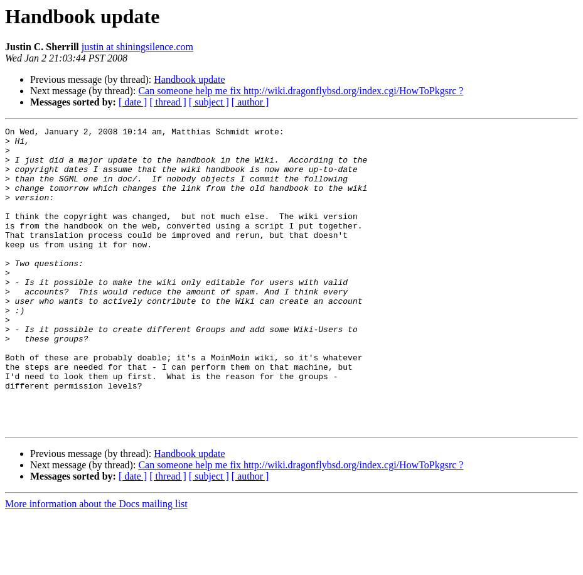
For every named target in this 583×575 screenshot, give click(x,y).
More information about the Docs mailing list (96, 564)
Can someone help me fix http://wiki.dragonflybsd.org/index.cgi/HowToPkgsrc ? (300, 90)
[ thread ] (167, 102)
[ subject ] (209, 102)
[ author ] (250, 102)
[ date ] (133, 102)
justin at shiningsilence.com (137, 46)
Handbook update (189, 79)
